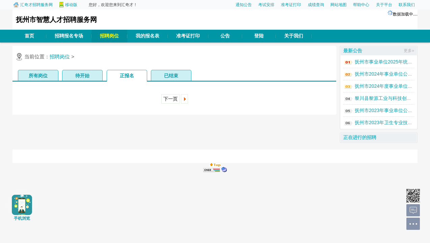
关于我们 (293, 35)
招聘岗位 (109, 35)
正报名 (127, 75)
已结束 (171, 75)
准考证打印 (291, 4)
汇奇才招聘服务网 (36, 4)
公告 (225, 35)
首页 (29, 35)
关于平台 (384, 4)
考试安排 (266, 4)
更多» (409, 50)
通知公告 (244, 4)
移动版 (71, 4)
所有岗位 (38, 75)
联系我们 (407, 4)
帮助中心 (361, 4)
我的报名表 (147, 35)
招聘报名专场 (69, 35)
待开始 (82, 75)
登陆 (259, 35)
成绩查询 (316, 4)
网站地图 (338, 4)
